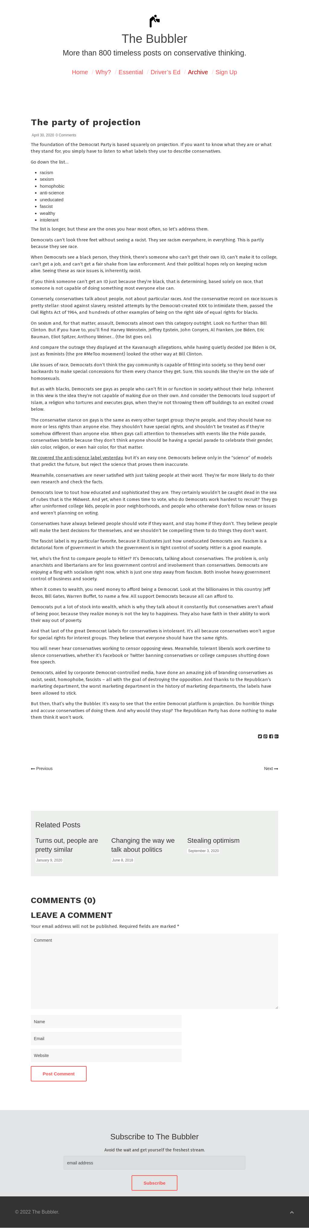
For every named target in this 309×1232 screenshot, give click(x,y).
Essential (131, 72)
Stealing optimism (213, 840)
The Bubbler (154, 38)
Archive (198, 72)
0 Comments (66, 135)
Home (80, 72)
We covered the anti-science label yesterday (77, 457)
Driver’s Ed (165, 72)
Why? (103, 72)
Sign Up (226, 72)
